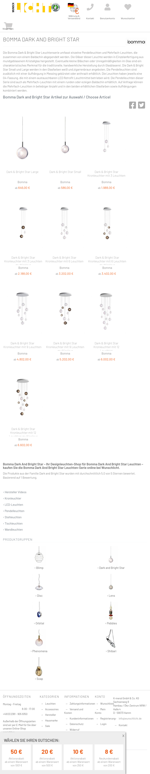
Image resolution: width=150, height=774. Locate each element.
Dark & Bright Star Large (22, 172)
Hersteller (50, 714)
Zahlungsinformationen (82, 703)
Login (103, 724)
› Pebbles (111, 613)
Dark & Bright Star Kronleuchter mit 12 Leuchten (106, 346)
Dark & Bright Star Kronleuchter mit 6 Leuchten (65, 259)
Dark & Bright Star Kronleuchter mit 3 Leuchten (107, 173)
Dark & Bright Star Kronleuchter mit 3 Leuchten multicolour (23, 260)
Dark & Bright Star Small (65, 172)
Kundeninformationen (82, 718)
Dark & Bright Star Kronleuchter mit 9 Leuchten (23, 345)
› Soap (39, 668)
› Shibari (111, 641)
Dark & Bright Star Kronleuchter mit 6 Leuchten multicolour (107, 260)
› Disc (39, 585)
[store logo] (31, 10)
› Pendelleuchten (13, 511)
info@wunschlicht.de (130, 718)
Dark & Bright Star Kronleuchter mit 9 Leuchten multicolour (65, 346)
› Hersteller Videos (14, 492)
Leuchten (50, 703)
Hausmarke (51, 720)
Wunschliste (107, 703)
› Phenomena (39, 641)
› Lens (111, 585)
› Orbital (39, 613)
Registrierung (107, 718)
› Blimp (39, 557)
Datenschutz (77, 724)
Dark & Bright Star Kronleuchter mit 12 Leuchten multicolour (23, 431)
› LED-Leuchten (13, 504)
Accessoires (51, 709)
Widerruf (74, 729)
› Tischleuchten (13, 523)
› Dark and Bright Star (111, 557)
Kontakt (123, 725)
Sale (47, 726)
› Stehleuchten (12, 517)
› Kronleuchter (12, 498)
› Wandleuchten (13, 529)
